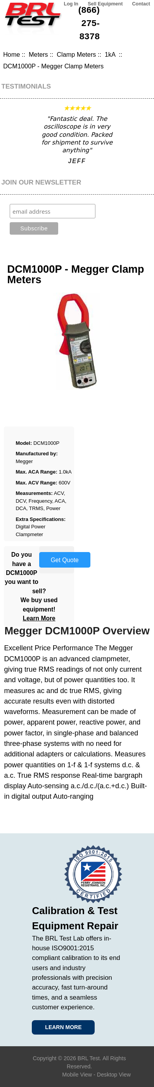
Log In (71, 4)
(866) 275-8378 (89, 23)
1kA (111, 54)
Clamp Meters (76, 54)
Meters (38, 54)
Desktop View (114, 1074)
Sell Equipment (105, 4)
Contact (141, 4)
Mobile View (77, 1074)
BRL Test (89, 1058)
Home (11, 54)
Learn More (39, 618)
